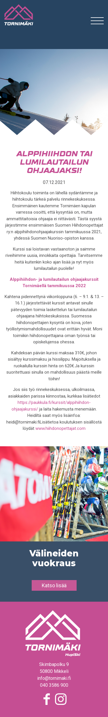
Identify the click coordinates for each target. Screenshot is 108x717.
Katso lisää (54, 585)
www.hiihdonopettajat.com (60, 428)
